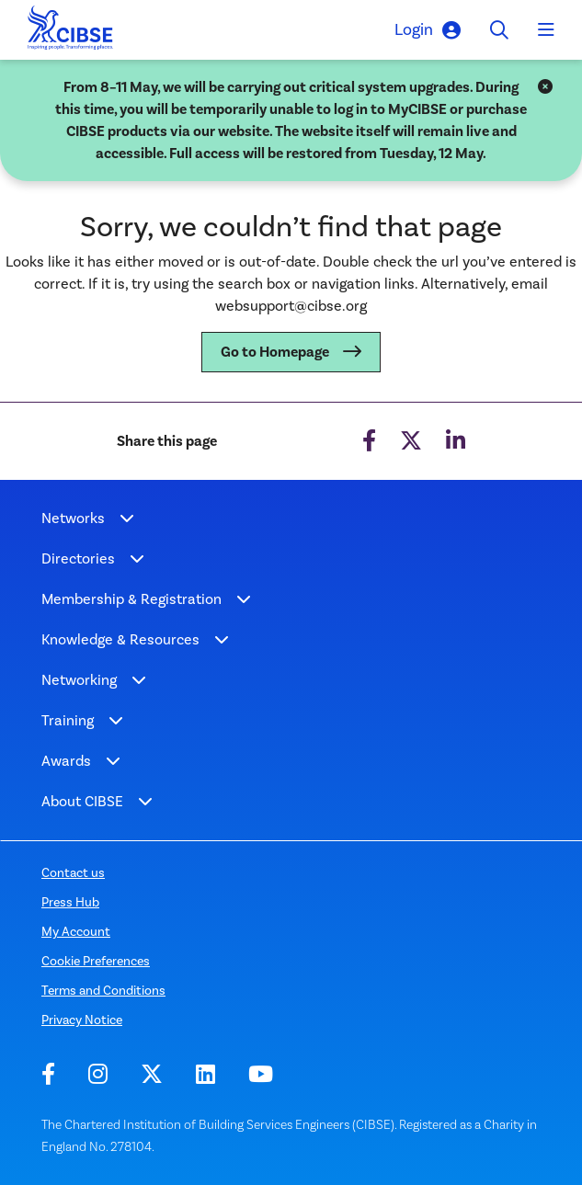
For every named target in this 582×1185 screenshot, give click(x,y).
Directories (78, 558)
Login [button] (427, 29)
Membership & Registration (131, 599)
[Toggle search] (499, 29)
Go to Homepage (275, 352)
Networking (79, 680)
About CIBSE (82, 801)
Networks (73, 518)
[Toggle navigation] (546, 30)
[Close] (545, 87)
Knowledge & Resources (120, 639)
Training (67, 720)
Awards (66, 760)
